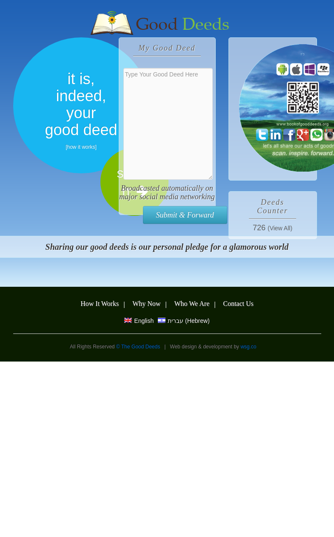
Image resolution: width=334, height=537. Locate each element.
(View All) (280, 228)
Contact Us (238, 303)
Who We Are (191, 303)
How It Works (99, 303)
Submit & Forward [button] (185, 215)
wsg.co (248, 347)
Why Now (146, 303)
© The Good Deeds (139, 347)
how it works (81, 147)
